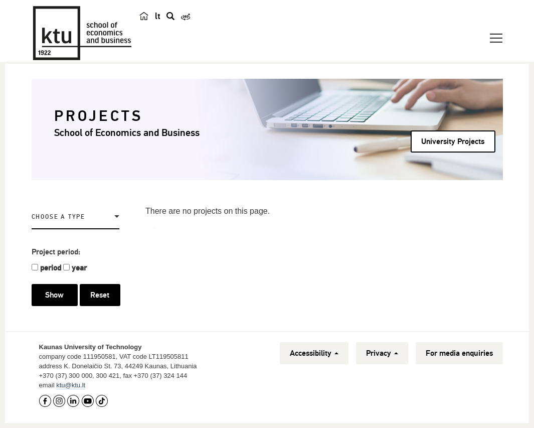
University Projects (452, 141)
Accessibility (314, 353)
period (50, 268)
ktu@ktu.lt (70, 385)
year (79, 268)
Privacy (382, 353)
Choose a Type (58, 217)
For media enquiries (459, 353)
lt (157, 16)
